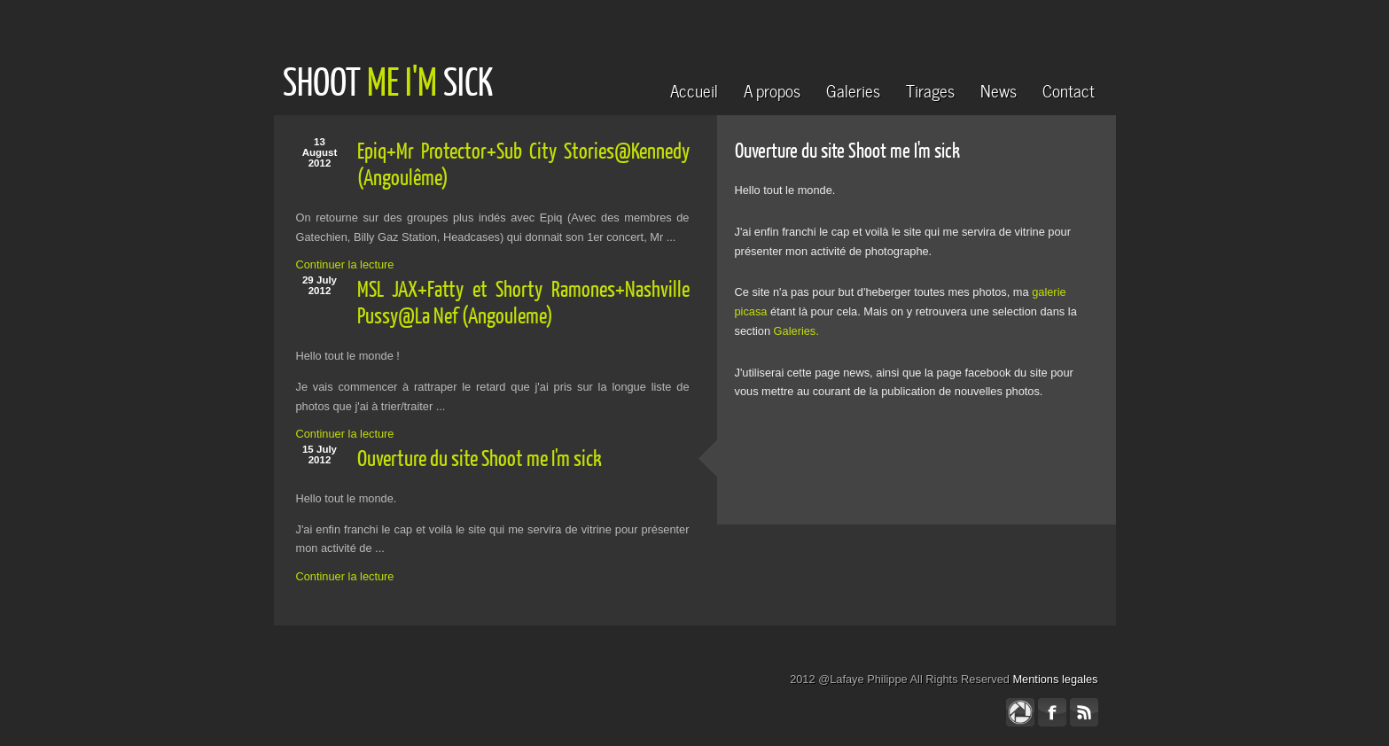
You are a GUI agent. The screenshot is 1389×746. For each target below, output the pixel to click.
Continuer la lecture (345, 264)
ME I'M (402, 81)
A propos (772, 89)
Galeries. (796, 331)
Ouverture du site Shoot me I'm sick (479, 457)
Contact (1068, 89)
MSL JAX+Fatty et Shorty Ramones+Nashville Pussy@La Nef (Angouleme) (523, 302)
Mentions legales (1054, 679)
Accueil (694, 89)
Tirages (930, 89)
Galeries (853, 89)
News (998, 89)
